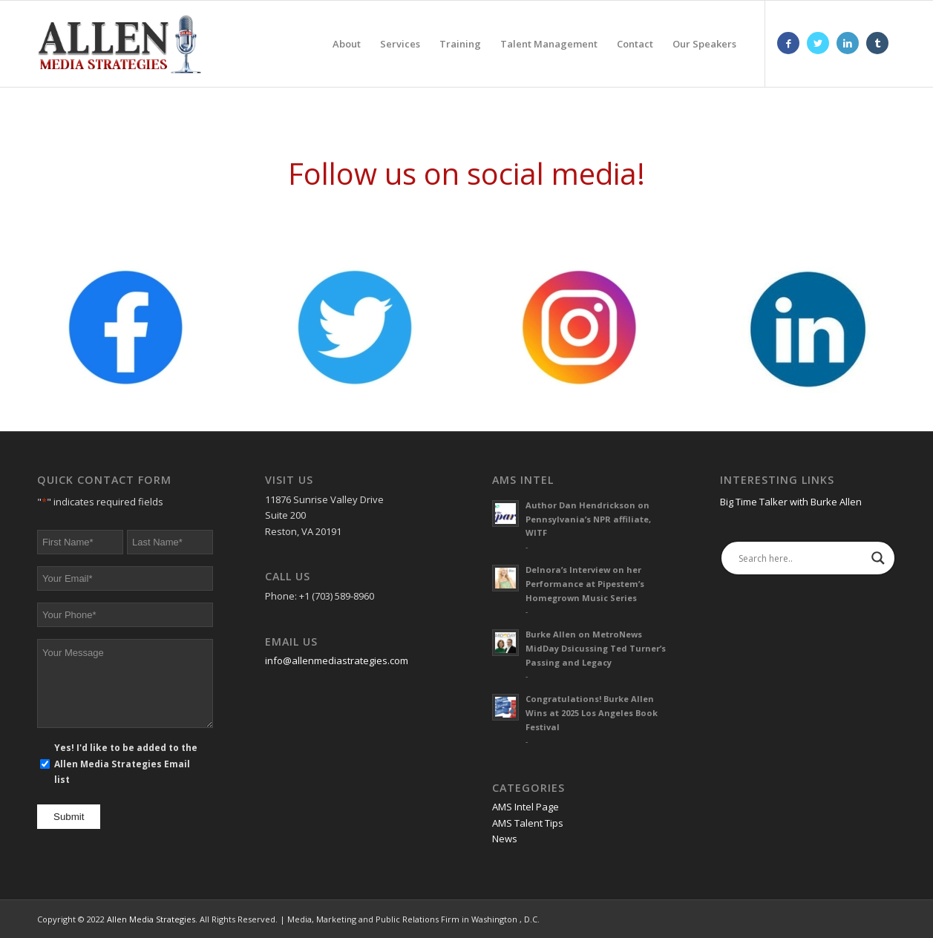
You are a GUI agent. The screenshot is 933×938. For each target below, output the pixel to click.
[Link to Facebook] (788, 43)
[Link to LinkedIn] (848, 43)
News (504, 838)
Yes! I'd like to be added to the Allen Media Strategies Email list (125, 763)
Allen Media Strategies (151, 919)
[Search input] (801, 558)
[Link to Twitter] (818, 43)
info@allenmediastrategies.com (336, 660)
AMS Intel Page (525, 806)
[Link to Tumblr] (877, 43)
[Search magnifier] (878, 558)
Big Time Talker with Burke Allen (791, 501)
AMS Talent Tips (527, 823)
